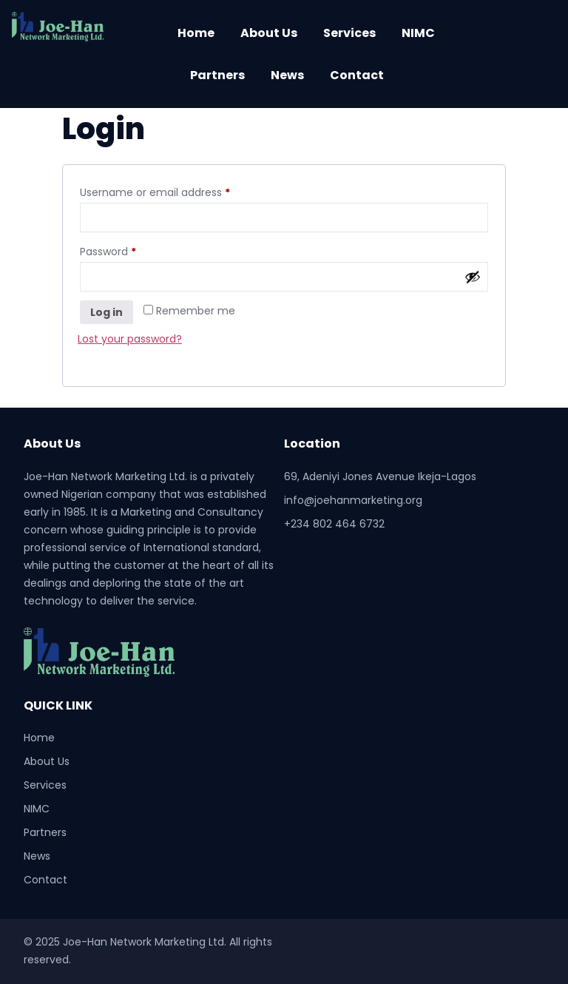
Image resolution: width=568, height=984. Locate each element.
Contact (357, 75)
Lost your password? (130, 338)
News (287, 75)
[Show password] (472, 277)
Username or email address (177, 191)
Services (349, 32)
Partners (217, 75)
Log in (106, 312)
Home (196, 32)
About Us (268, 32)
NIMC (418, 32)
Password (130, 250)
